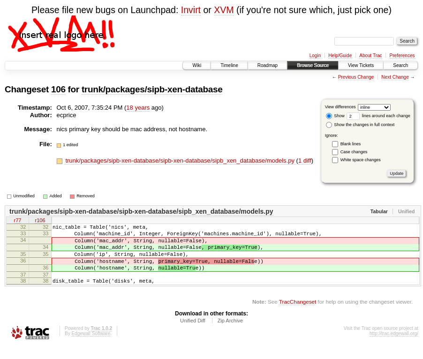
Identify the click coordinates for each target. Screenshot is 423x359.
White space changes (360, 159)
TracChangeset (297, 314)
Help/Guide (340, 55)
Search (400, 65)
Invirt (191, 10)
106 (58, 89)
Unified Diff (192, 333)
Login (315, 55)
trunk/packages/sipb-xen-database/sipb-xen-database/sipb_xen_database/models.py (180, 160)
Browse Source (313, 65)
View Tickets (361, 65)
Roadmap (267, 65)
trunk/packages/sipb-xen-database (152, 89)
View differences (340, 107)
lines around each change (378, 115)
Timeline (229, 65)
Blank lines (350, 144)
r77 (18, 221)
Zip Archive (230, 333)
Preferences (402, 55)
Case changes (354, 152)
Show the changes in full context (360, 124)
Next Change (394, 77)
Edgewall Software (90, 346)
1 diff (304, 160)
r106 (40, 221)
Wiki (196, 65)
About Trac (370, 55)
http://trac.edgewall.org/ (394, 346)
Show (335, 115)
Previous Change (356, 77)
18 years (138, 107)
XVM (224, 10)
